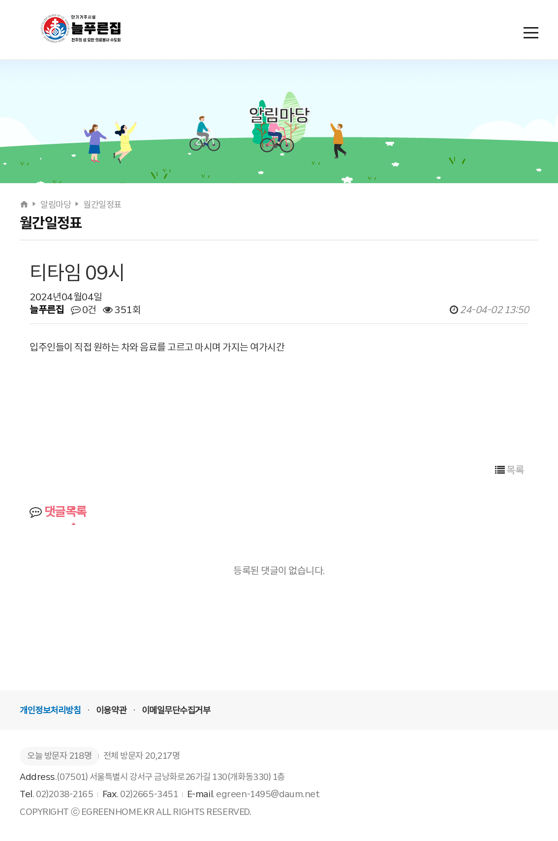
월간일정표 (102, 205)
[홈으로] (25, 205)
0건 (83, 309)
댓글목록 (58, 512)
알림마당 (55, 205)
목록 (509, 470)
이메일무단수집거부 (176, 710)
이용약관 (111, 710)
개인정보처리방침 (50, 710)
